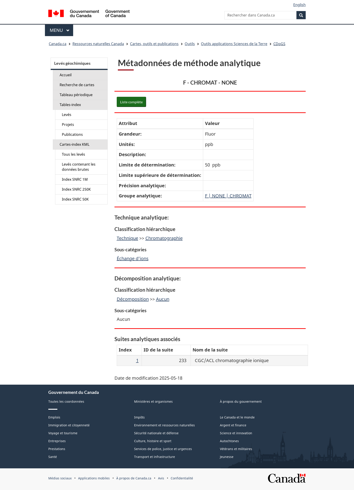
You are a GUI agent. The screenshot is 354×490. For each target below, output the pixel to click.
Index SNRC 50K (75, 199)
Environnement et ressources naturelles (164, 425)
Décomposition (133, 299)
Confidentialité (182, 478)
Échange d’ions (133, 258)
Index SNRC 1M (75, 179)
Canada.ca (57, 43)
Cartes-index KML (74, 144)
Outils (190, 43)
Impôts (139, 417)
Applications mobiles (94, 478)
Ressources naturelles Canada (98, 43)
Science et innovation (236, 433)
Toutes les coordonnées (66, 401)
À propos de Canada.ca (133, 478)
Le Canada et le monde (237, 417)
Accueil (66, 74)
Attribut (128, 123)
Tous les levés (73, 154)
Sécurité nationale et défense (156, 433)
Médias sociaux (60, 478)
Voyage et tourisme (62, 433)
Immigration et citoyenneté (69, 425)
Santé (52, 457)
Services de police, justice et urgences (163, 449)
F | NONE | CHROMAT (228, 196)
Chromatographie (164, 238)
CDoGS (279, 43)
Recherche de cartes (77, 84)
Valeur (212, 123)
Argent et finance (233, 425)
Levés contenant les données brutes (78, 167)
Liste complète (131, 102)
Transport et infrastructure (154, 457)
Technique (127, 238)
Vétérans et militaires (236, 449)
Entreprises (57, 441)
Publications (72, 134)
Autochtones (229, 441)
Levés (66, 114)
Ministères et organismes (153, 401)
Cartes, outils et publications (154, 43)
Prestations (56, 449)
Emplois (54, 417)
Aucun (162, 299)
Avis (161, 478)
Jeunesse (226, 457)
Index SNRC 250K (76, 189)
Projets (68, 124)
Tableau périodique (76, 94)
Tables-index (70, 104)
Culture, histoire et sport (152, 441)
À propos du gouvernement (241, 401)
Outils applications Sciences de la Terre (234, 43)
